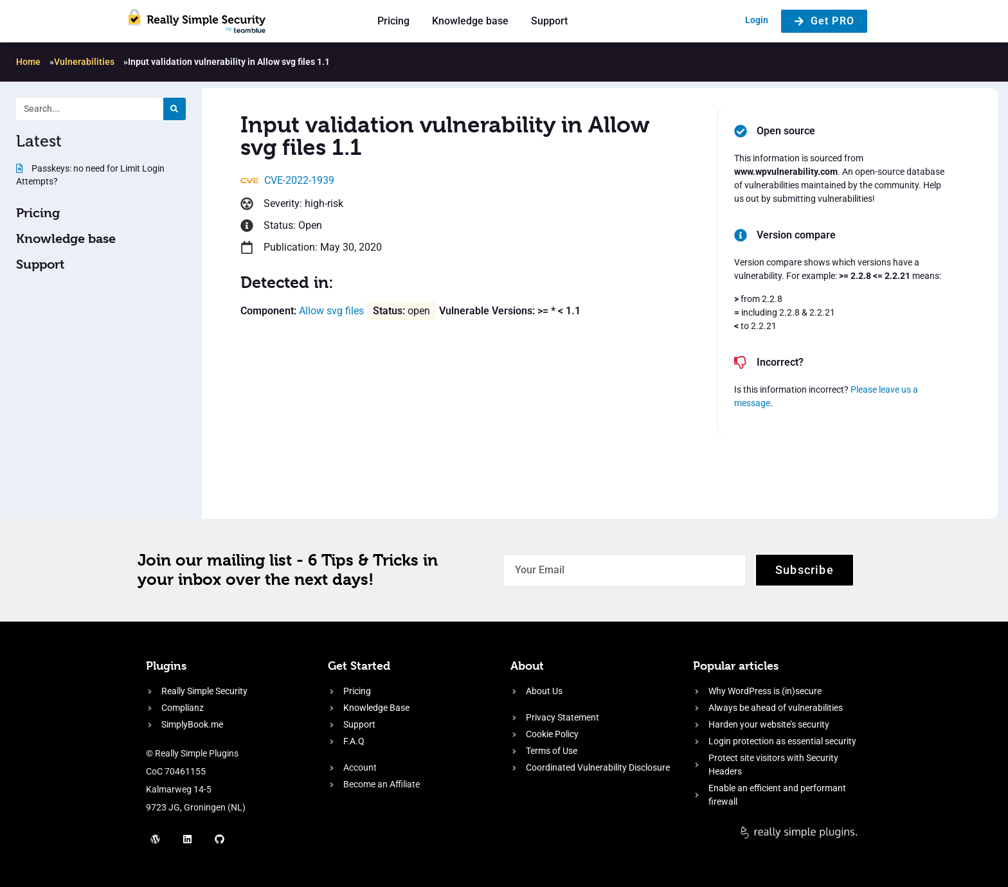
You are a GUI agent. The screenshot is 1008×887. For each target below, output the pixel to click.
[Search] (174, 109)
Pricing (393, 21)
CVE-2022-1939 (299, 180)
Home (28, 62)
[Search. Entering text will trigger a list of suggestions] (89, 109)
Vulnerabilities (84, 62)
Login (756, 20)
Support (549, 21)
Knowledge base (470, 21)
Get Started (359, 665)
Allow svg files (331, 311)
